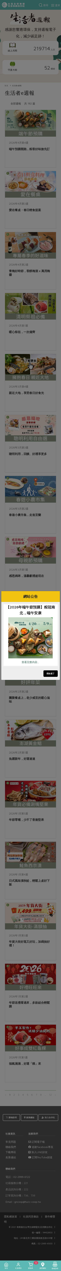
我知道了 (51, 673)
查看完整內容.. (30, 662)
